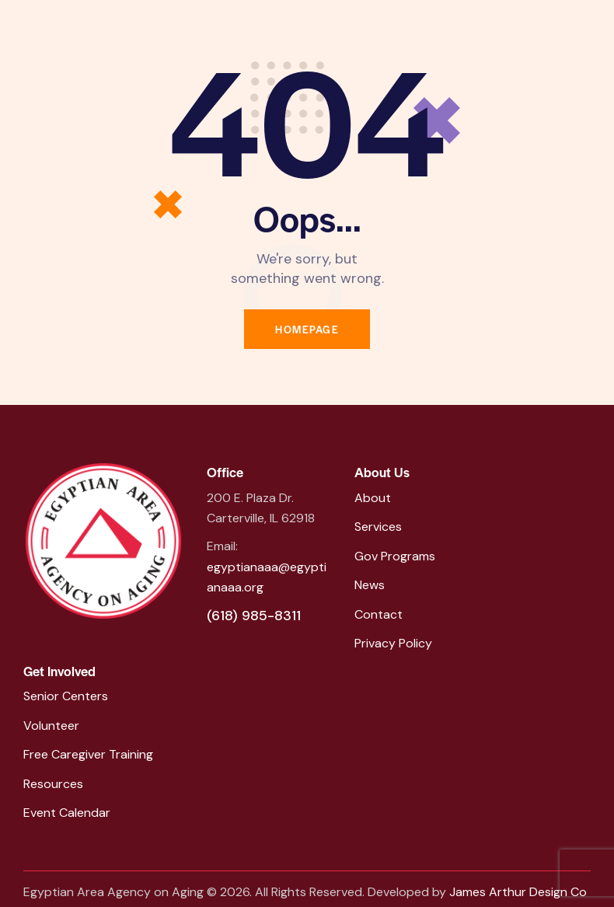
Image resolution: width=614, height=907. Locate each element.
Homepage (307, 329)
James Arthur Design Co (518, 892)
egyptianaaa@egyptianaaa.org (266, 577)
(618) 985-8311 (254, 615)
